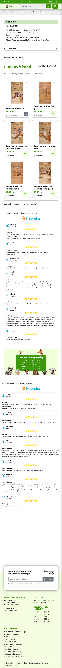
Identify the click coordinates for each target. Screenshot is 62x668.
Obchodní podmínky (11, 634)
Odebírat (48, 579)
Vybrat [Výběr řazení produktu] (53, 66)
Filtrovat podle (13, 57)
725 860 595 (51, 600)
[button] (48, 6)
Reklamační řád (10, 639)
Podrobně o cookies (11, 649)
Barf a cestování (10, 642)
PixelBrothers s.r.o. (10, 665)
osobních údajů (35, 583)
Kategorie (10, 48)
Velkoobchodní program (13, 654)
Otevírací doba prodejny (13, 652)
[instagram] (53, 573)
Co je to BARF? (9, 647)
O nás (6, 637)
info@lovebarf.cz (45, 602)
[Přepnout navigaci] (55, 6)
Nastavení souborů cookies (14, 657)
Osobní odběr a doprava (13, 644)
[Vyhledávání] (29, 6)
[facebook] (50, 573)
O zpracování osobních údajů (15, 632)
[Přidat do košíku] (53, 113)
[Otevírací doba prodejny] (31, 362)
